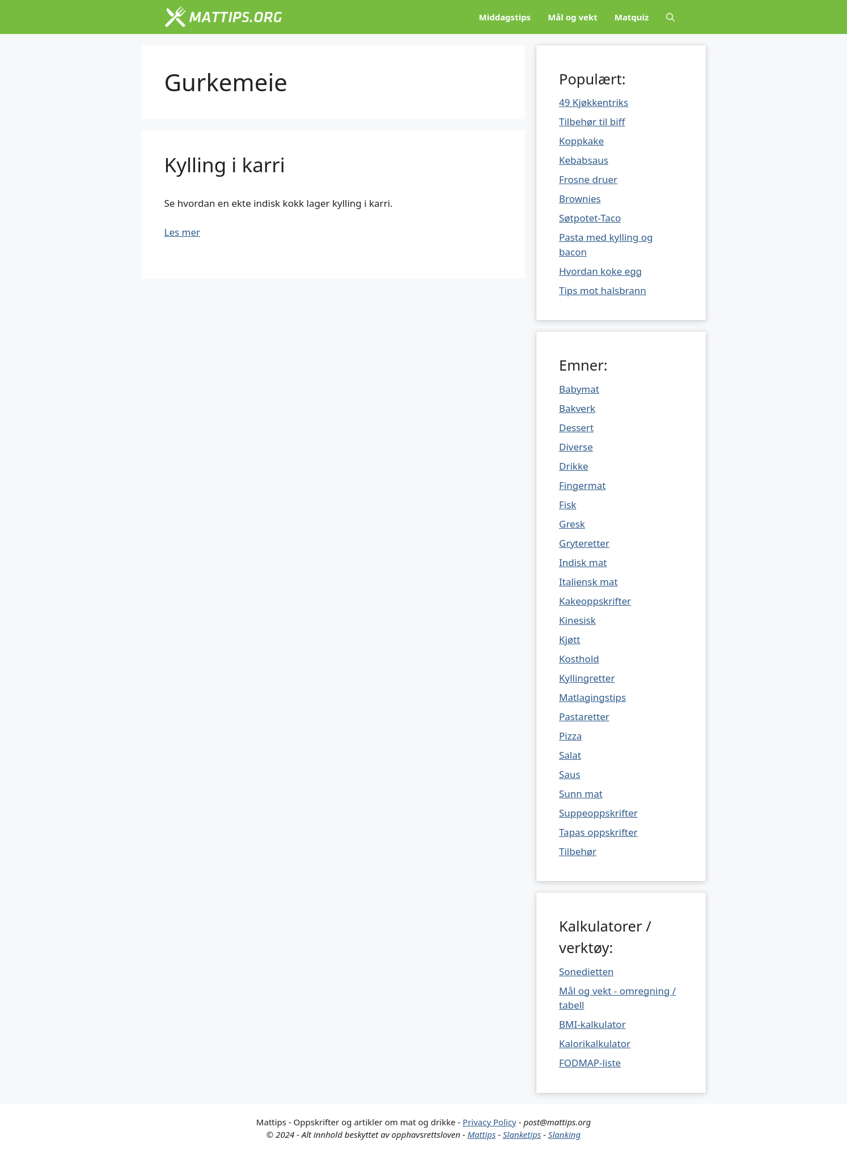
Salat (570, 755)
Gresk (572, 523)
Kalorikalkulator (594, 1043)
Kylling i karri (224, 164)
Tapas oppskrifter (598, 832)
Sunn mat (581, 793)
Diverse (576, 446)
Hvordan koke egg (600, 271)
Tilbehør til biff (592, 121)
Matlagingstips (592, 697)
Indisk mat (583, 562)
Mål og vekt (573, 17)
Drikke (573, 466)
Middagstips (505, 17)
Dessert (576, 427)
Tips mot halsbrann (602, 290)
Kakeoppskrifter (595, 600)
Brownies (580, 198)
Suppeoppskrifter (598, 812)
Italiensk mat (588, 581)
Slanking (564, 1134)
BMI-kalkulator (592, 1024)
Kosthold (579, 658)
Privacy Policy (489, 1122)
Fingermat (582, 485)
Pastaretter (584, 716)
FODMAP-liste (590, 1062)
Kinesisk (577, 620)
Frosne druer (588, 179)
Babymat (579, 389)
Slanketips (522, 1134)
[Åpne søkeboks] (670, 17)
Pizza (570, 735)
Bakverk (577, 408)
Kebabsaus (583, 160)
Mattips (481, 1134)
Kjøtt (569, 639)
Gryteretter (584, 543)
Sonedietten (586, 971)
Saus (570, 774)
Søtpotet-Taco (590, 217)
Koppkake (581, 140)
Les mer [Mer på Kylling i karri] (182, 232)
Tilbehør (577, 851)
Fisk (567, 504)
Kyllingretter (587, 677)
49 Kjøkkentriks (593, 102)
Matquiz (632, 17)
